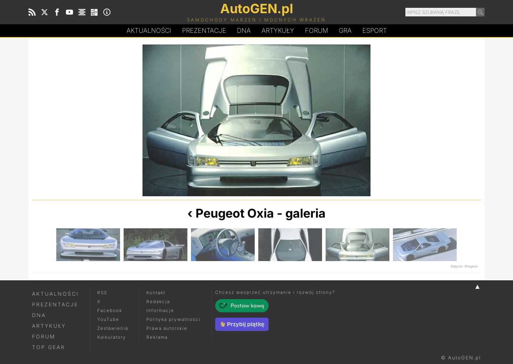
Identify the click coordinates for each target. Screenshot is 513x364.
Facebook (109, 310)
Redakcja (158, 301)
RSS (102, 292)
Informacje (160, 310)
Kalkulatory (111, 337)
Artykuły (277, 30)
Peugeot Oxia (235, 213)
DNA (39, 315)
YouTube (108, 319)
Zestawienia (112, 328)
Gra (345, 30)
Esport (374, 30)
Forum (316, 30)
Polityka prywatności (173, 319)
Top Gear (48, 347)
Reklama (157, 337)
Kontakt (155, 292)
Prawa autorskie (166, 328)
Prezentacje (204, 30)
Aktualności (148, 30)
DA (244, 30)
